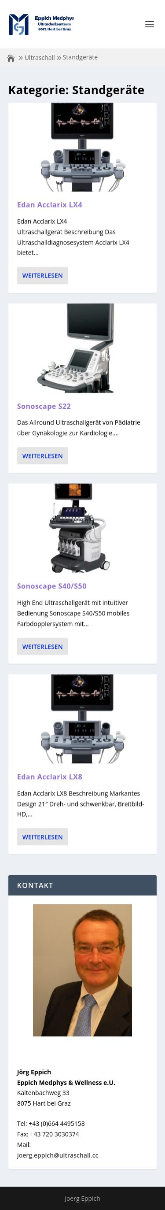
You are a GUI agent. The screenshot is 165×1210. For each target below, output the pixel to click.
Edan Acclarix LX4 (49, 205)
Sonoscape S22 (44, 406)
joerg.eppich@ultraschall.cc (58, 1155)
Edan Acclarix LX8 (49, 776)
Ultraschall (40, 57)
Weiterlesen (42, 275)
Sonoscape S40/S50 (52, 586)
